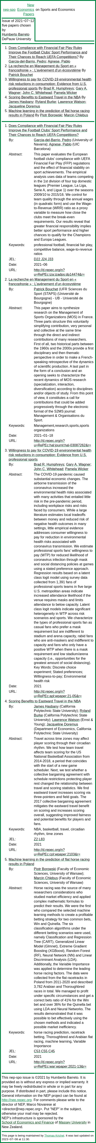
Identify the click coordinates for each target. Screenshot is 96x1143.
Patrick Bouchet (21, 75)
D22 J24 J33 (43, 259)
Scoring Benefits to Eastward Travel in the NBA (45, 97)
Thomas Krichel (54, 1135)
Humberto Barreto (15, 34)
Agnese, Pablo (59, 61)
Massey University (73, 1122)
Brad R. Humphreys (59, 88)
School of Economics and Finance (28, 1122)
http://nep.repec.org (17, 1100)
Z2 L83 (39, 839)
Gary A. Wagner (78, 464)
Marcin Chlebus (76, 115)
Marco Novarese (39, 1104)
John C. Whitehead (37, 93)
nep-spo (9, 9)
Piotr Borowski (51, 115)
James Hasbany (21, 102)
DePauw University (16, 39)
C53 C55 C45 (44, 1051)
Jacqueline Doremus (24, 106)
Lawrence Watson (71, 102)
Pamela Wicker (65, 93)
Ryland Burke (45, 102)
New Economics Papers (25, 9)
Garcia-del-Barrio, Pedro (27, 61)
